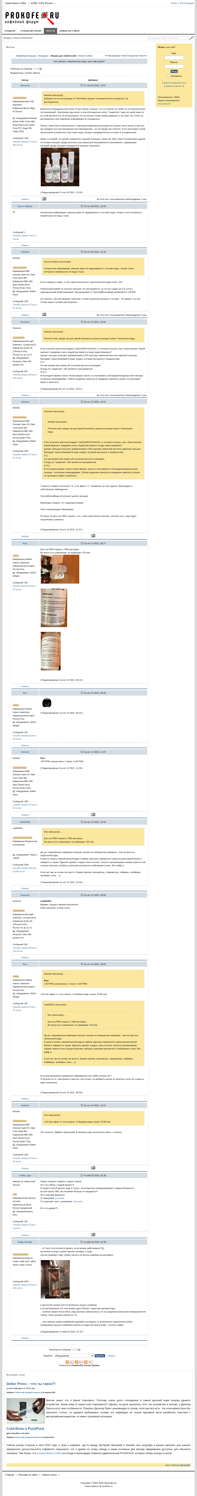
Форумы (43, 55)
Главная (10, 31)
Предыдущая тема (117, 56)
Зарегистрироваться (174, 82)
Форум (50, 31)
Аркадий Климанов (32, 1392)
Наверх (25, 199)
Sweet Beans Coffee (15, 3)
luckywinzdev (164, 103)
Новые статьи (49, 1474)
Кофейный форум (26, 55)
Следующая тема (135, 56)
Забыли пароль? (174, 86)
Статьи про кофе (30, 31)
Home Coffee (86, 55)
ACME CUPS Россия (42, 3)
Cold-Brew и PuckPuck (25, 1429)
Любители (19, 1392)
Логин (174, 3)
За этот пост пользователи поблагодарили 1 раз (121, 199)
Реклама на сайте (28, 1474)
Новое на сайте (70, 31)
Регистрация (187, 3)
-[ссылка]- (59, 1198)
